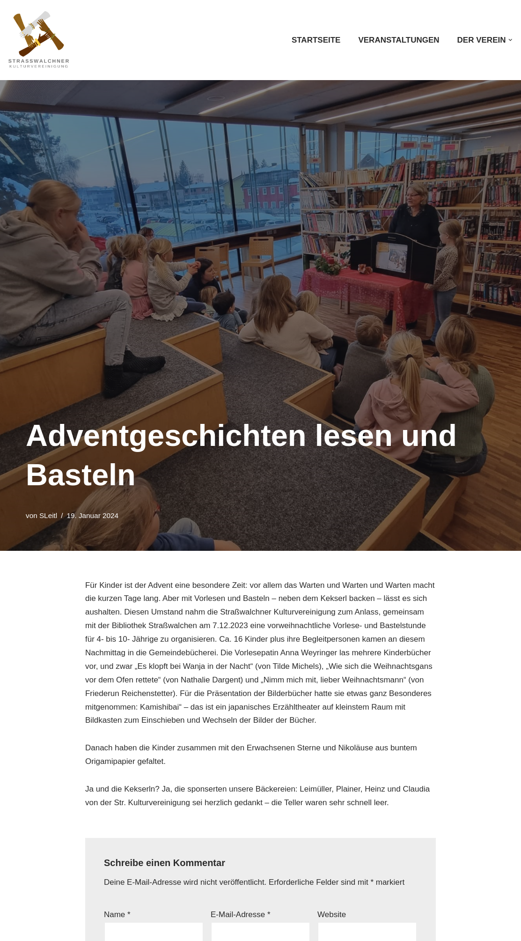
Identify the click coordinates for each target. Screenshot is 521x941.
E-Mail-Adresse (241, 914)
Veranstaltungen (398, 40)
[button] (510, 40)
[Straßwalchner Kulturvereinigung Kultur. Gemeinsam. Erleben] (41, 40)
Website (331, 914)
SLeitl (48, 515)
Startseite (316, 40)
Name (117, 914)
